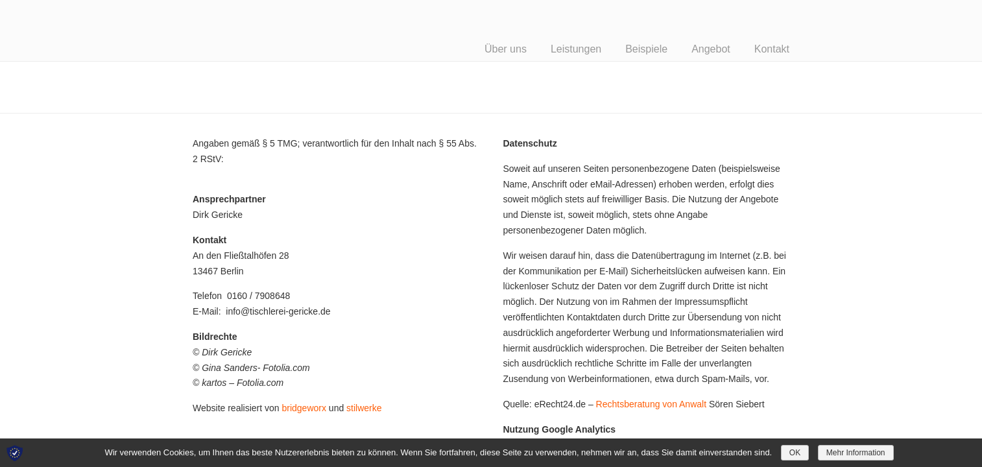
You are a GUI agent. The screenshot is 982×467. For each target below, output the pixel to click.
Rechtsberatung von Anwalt (651, 404)
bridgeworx (303, 408)
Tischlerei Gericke (275, 29)
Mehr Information (855, 452)
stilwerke (363, 408)
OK (794, 452)
